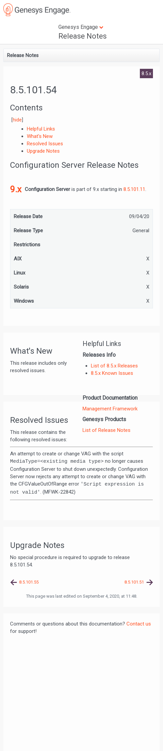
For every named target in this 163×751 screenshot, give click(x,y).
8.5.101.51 (134, 582)
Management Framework (110, 409)
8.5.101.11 (134, 189)
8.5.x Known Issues (112, 373)
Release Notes (82, 36)
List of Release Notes (106, 430)
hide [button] (17, 119)
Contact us (138, 624)
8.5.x (146, 73)
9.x (15, 189)
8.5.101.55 (29, 582)
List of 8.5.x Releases (114, 366)
